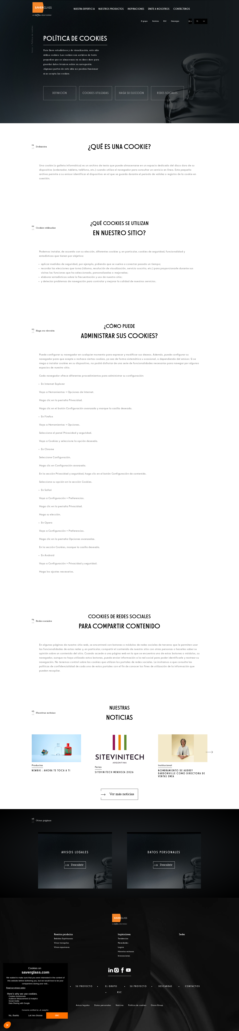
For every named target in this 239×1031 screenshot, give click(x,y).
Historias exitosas (126, 952)
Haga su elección (131, 93)
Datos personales (102, 1005)
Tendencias (123, 939)
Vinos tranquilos (61, 943)
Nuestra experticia (84, 14)
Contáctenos (181, 14)
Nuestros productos (111, 14)
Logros (121, 947)
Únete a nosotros (159, 14)
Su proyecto (84, 986)
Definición (59, 93)
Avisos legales (83, 1005)
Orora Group (157, 1005)
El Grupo (111, 986)
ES (189, 3)
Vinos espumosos (62, 947)
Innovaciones (124, 956)
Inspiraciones (136, 14)
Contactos (192, 986)
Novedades (123, 943)
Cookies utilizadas (95, 93)
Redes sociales (167, 93)
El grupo (144, 3)
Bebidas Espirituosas (63, 939)
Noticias (155, 3)
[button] (209, 752)
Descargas (175, 3)
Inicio (32, 50)
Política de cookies (137, 1005)
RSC (164, 3)
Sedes (182, 934)
